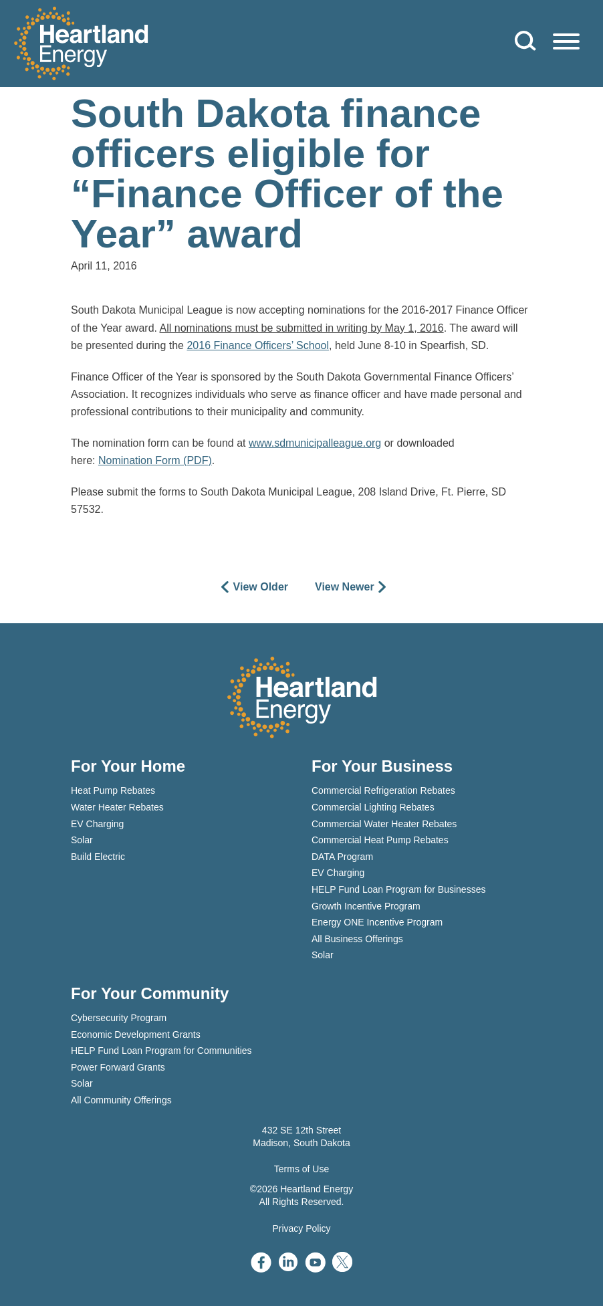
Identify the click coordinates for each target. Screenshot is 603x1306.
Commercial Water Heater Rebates (384, 824)
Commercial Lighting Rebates (373, 807)
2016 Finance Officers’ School (258, 345)
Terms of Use (301, 1169)
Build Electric (98, 856)
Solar (82, 840)
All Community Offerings (121, 1100)
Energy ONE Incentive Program (377, 922)
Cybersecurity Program (118, 1017)
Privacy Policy (301, 1228)
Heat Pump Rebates (113, 790)
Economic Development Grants (136, 1034)
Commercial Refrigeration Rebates (383, 790)
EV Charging (97, 824)
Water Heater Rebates (117, 807)
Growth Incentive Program (366, 906)
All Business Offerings (357, 939)
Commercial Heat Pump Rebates (380, 840)
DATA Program (342, 856)
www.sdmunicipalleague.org (315, 443)
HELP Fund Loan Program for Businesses (398, 889)
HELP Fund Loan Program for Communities (161, 1050)
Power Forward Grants (118, 1067)
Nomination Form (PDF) (155, 460)
